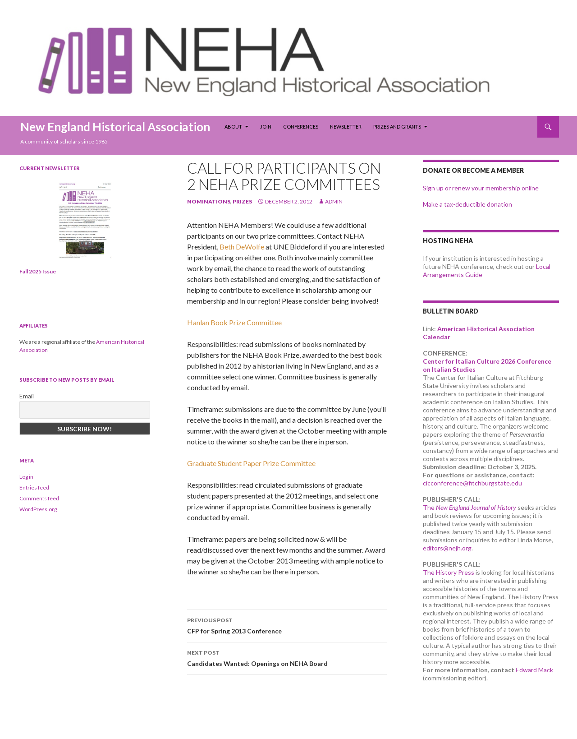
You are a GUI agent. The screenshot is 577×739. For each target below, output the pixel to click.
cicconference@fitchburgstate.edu (472, 483)
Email (26, 396)
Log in (26, 476)
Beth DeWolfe (242, 246)
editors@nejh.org (447, 548)
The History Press (448, 572)
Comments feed (39, 498)
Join (265, 126)
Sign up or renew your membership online (481, 188)
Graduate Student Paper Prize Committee (251, 463)
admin (334, 201)
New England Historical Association (115, 127)
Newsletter (346, 126)
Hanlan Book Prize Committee (234, 322)
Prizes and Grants (397, 126)
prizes (242, 201)
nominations (208, 201)
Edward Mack (534, 670)
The (469, 507)
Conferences (300, 126)
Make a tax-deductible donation (467, 204)
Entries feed (34, 487)
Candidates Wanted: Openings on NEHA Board (287, 657)
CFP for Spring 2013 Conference (287, 625)
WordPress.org (38, 509)
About (233, 126)
